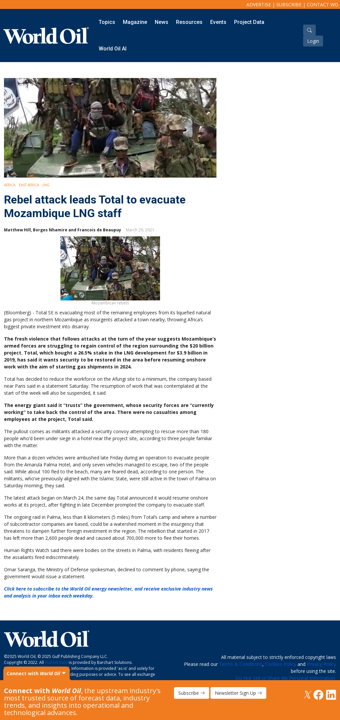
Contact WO (322, 4)
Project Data (249, 22)
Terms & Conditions (240, 664)
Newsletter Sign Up (238, 693)
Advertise (258, 4)
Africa (9, 185)
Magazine (135, 22)
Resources (189, 22)
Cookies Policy (280, 664)
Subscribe (288, 4)
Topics (107, 22)
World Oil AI (113, 48)
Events (218, 22)
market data (56, 662)
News (161, 22)
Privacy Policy (321, 664)
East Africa (29, 185)
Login (313, 41)
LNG (45, 185)
